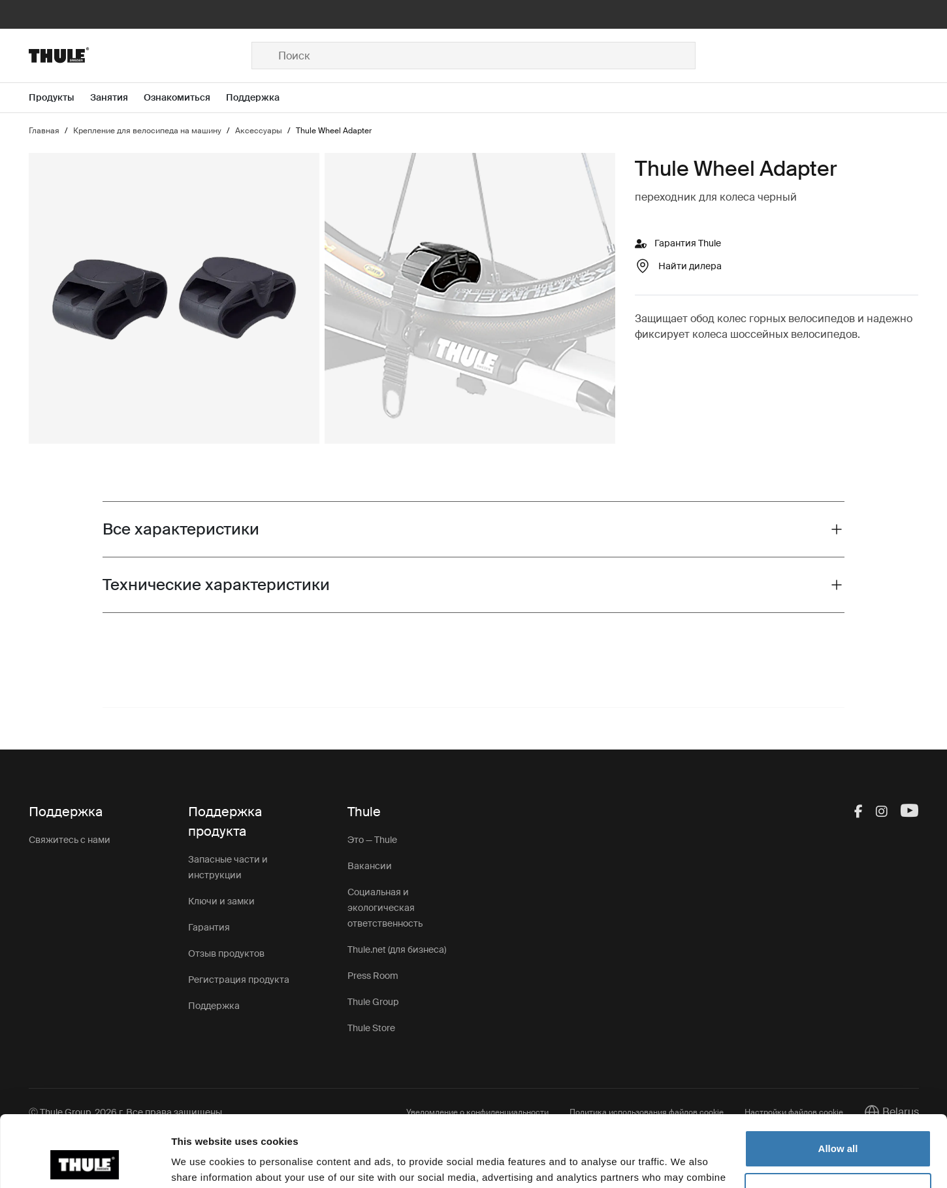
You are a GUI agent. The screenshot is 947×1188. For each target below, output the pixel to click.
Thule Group (372, 1002)
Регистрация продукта (238, 979)
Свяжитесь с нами (69, 840)
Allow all (838, 1081)
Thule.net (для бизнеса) (396, 949)
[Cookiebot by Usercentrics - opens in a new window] (84, 1162)
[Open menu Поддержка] (260, 97)
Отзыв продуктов (226, 953)
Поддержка (214, 1006)
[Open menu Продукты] (59, 97)
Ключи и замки (221, 901)
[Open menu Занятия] (117, 97)
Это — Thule (372, 840)
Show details (201, 1162)
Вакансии (369, 866)
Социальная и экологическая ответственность (385, 907)
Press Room (372, 976)
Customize (838, 1124)
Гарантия (209, 927)
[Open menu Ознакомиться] (185, 97)
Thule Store (371, 1028)
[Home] (140, 55)
